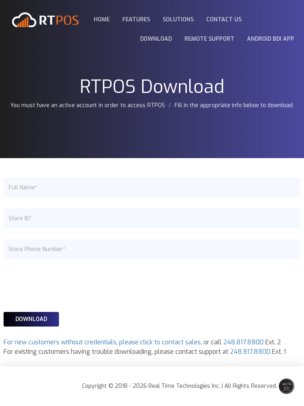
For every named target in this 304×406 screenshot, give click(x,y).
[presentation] (64, 285)
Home (102, 19)
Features (136, 19)
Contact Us (223, 19)
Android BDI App (270, 39)
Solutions (178, 19)
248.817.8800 (243, 342)
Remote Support (209, 39)
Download (156, 39)
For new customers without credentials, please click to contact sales (102, 342)
